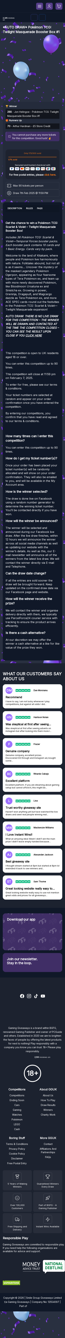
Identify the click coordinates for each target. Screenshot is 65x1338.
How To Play (48, 1100)
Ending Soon (17, 1100)
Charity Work (48, 1114)
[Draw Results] (17, 1198)
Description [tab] (15, 208)
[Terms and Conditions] (17, 1219)
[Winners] (17, 1176)
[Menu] (39, 6)
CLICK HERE (33, 335)
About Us (48, 1095)
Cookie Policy (17, 1153)
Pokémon (17, 1119)
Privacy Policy (17, 1148)
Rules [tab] (29, 208)
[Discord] (34, 17)
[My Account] (49, 6)
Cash (17, 1129)
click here (49, 174)
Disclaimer (17, 1158)
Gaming (17, 1109)
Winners (48, 1109)
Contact (48, 1143)
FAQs (48, 1157)
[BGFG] (47, 1198)
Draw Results (48, 1105)
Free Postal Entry (17, 1163)
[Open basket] (58, 6)
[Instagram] (29, 996)
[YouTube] (43, 996)
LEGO (17, 1124)
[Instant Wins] (47, 1219)
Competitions (17, 1095)
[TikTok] (36, 996)
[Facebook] (42, 17)
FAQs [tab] (40, 208)
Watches (17, 1114)
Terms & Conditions (17, 1143)
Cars (17, 1105)
